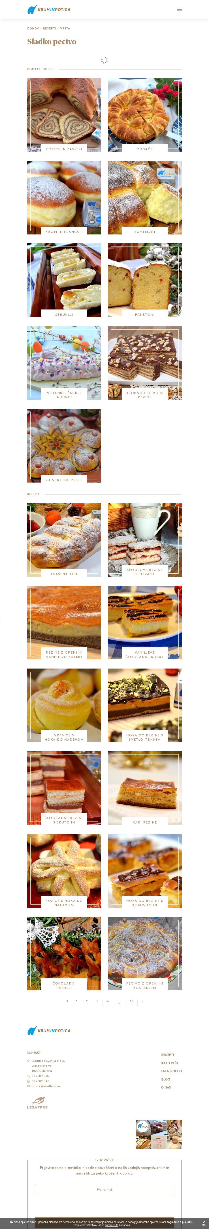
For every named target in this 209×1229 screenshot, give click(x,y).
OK (204, 1224)
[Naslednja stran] (140, 1001)
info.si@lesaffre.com (46, 1086)
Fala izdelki (171, 1071)
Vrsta (65, 28)
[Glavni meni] (179, 9)
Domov (33, 28)
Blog (165, 1079)
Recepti (49, 28)
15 (131, 1001)
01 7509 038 (40, 1076)
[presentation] (69, 1205)
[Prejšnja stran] (69, 1001)
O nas (166, 1087)
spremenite (111, 1225)
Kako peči (169, 1063)
